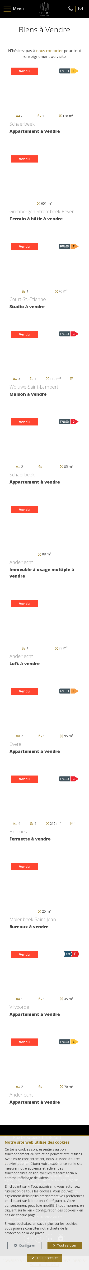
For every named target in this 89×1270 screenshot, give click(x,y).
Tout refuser (66, 1245)
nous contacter (49, 50)
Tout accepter (47, 1257)
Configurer (27, 1245)
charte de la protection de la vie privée (36, 1230)
